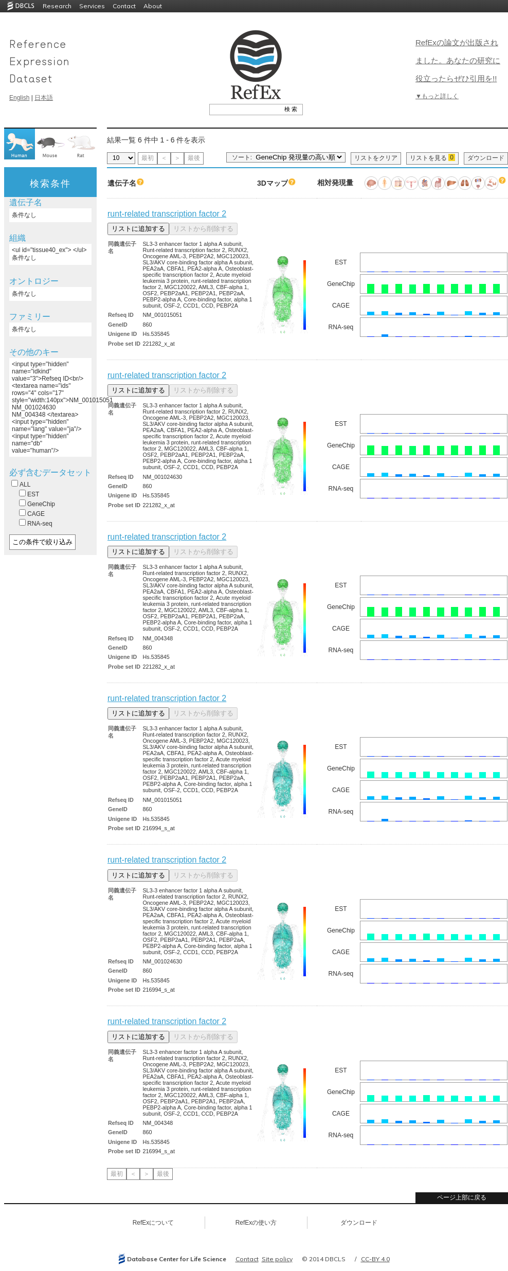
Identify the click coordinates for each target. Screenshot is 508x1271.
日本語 (43, 97)
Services (92, 6)
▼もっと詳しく (437, 96)
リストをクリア (375, 158)
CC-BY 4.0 (375, 1259)
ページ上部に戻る (461, 1197)
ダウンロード (485, 158)
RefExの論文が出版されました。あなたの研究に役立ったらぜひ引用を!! (457, 60)
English (19, 97)
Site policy (277, 1259)
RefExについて (153, 1222)
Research (57, 6)
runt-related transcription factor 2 (166, 213)
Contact (124, 6)
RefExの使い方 (256, 1222)
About (152, 6)
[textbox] (244, 109)
